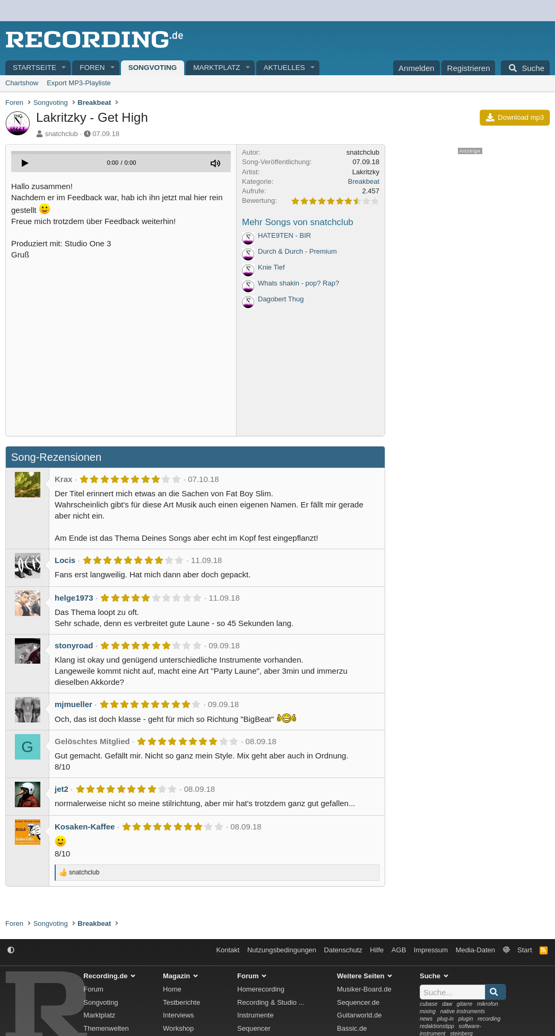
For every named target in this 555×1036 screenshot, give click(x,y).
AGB (399, 950)
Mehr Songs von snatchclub (297, 222)
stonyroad (74, 645)
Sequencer (254, 1028)
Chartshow (21, 83)
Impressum (431, 950)
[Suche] (525, 67)
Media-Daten (475, 950)
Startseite (34, 68)
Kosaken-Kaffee (85, 826)
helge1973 (74, 597)
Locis (65, 560)
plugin (465, 1019)
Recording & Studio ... (270, 1002)
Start (524, 950)
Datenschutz (343, 950)
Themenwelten (105, 1028)
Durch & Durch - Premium (297, 251)
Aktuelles (284, 68)
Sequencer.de (358, 1002)
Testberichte (181, 1002)
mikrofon (487, 1004)
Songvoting (152, 68)
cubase (429, 1004)
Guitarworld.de (359, 1015)
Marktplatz (216, 68)
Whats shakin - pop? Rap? (298, 283)
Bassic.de (352, 1028)
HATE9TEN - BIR (284, 235)
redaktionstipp (437, 1026)
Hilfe (377, 950)
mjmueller (73, 704)
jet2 (61, 788)
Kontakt (227, 950)
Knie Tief (271, 267)
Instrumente (255, 1015)
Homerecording (260, 989)
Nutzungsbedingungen (281, 950)
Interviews (178, 1015)
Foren (92, 68)
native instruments (462, 1011)
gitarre (464, 1004)
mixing (428, 1011)
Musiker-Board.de (364, 989)
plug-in (445, 1019)
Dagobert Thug (281, 299)
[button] (64, 68)
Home (172, 989)
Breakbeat (363, 181)
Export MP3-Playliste (79, 83)
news (426, 1019)
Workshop (178, 1028)
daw (447, 1004)
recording (489, 1019)
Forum (93, 989)
